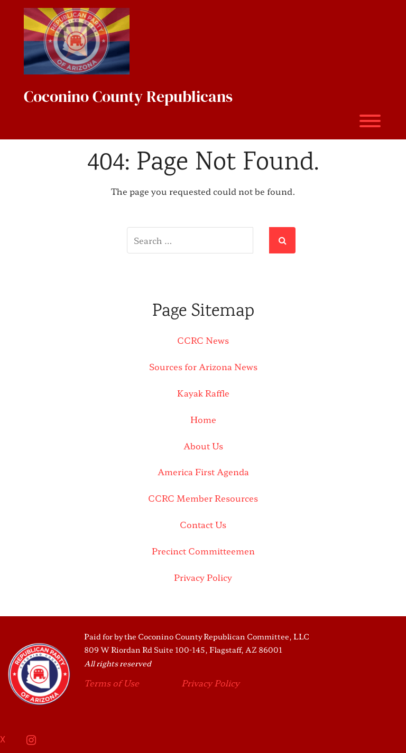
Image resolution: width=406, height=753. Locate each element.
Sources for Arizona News (203, 366)
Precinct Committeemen (203, 550)
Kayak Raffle (203, 393)
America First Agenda (203, 471)
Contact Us (203, 524)
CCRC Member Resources (203, 498)
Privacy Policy (203, 577)
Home (203, 419)
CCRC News (203, 340)
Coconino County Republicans (128, 96)
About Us (203, 445)
